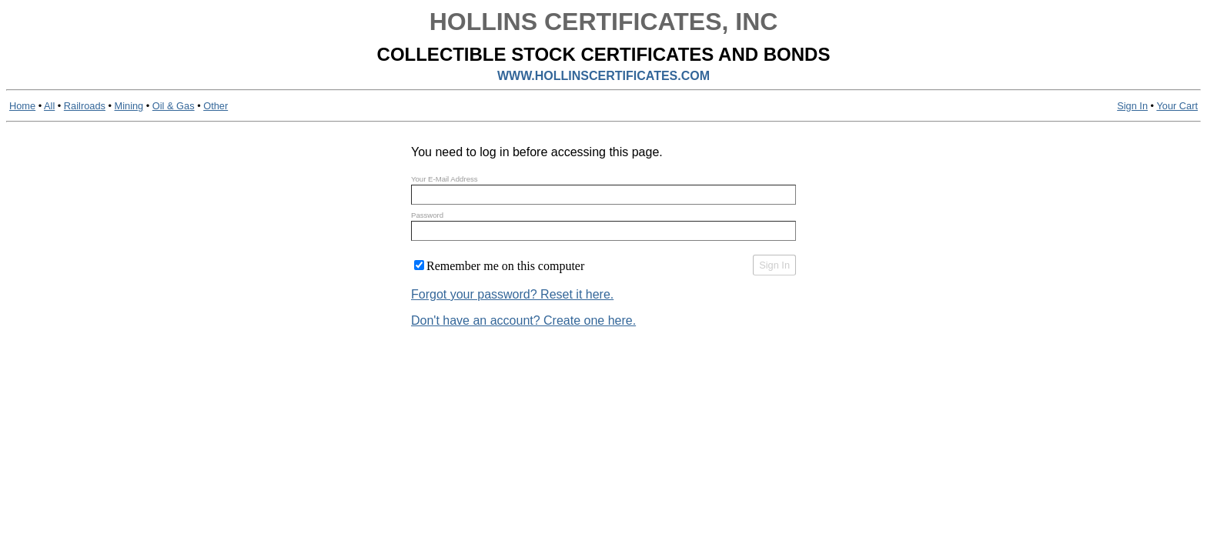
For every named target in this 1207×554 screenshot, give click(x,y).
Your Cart (1177, 106)
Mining (129, 106)
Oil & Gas (173, 106)
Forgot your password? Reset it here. (512, 294)
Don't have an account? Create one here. (523, 320)
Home (22, 106)
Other (215, 106)
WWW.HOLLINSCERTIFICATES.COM (603, 75)
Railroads (84, 106)
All (49, 106)
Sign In (1132, 106)
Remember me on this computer (505, 265)
